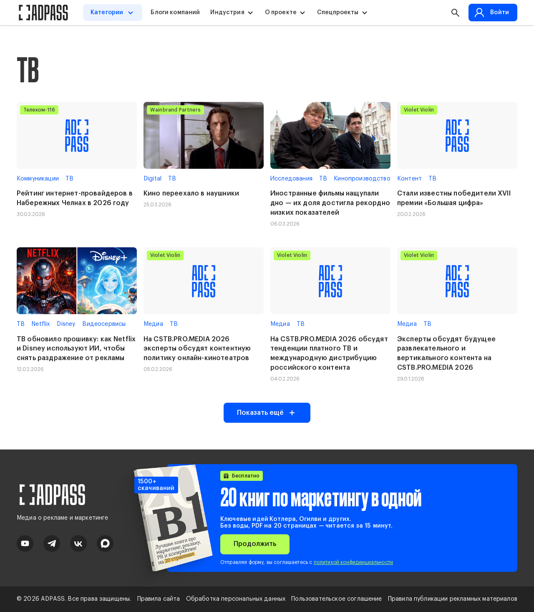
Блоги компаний (175, 12)
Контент (409, 179)
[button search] (455, 12)
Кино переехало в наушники (191, 193)
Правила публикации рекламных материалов (452, 599)
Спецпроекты (338, 12)
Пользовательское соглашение (336, 599)
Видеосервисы (104, 324)
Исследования (291, 179)
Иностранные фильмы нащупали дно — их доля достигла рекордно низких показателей (330, 203)
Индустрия (227, 12)
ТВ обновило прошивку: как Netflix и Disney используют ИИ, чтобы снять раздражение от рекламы (76, 349)
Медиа (153, 324)
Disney (66, 324)
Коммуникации (38, 179)
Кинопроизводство (362, 179)
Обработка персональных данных (236, 599)
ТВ (69, 179)
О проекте (281, 12)
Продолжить (255, 544)
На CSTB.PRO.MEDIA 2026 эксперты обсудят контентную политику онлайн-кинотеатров (197, 349)
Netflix (40, 324)
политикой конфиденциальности (353, 562)
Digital (152, 179)
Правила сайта (158, 599)
